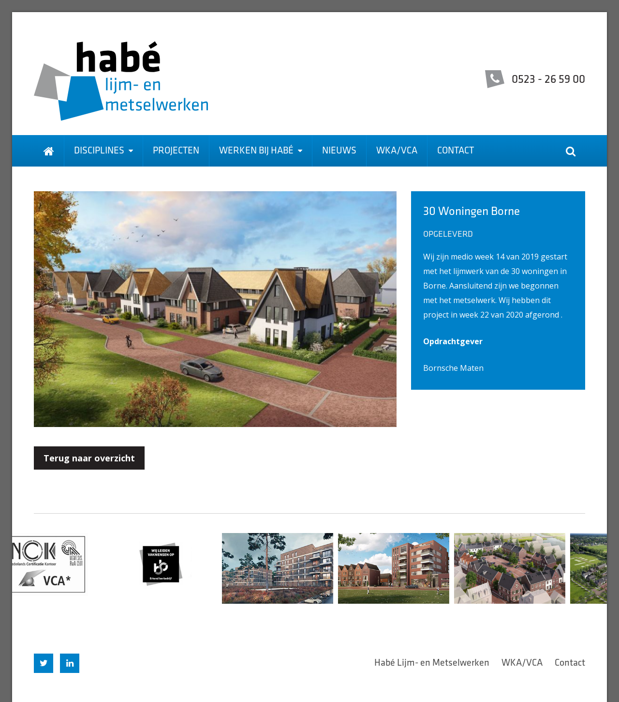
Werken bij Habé (260, 151)
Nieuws (339, 151)
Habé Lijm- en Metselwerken (431, 663)
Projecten (176, 151)
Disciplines (103, 151)
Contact (455, 151)
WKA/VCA (396, 151)
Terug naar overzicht (89, 458)
